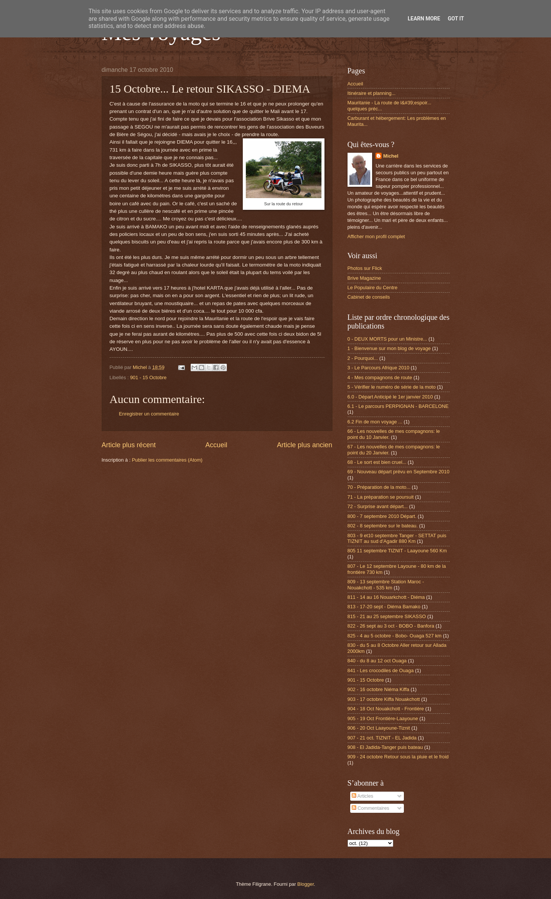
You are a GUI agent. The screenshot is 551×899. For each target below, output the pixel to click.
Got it (456, 19)
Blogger (305, 884)
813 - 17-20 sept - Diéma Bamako (384, 606)
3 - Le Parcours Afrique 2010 (379, 367)
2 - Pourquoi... (363, 358)
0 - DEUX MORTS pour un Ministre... (387, 339)
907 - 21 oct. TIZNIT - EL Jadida (382, 738)
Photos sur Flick (365, 268)
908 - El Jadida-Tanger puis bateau (385, 747)
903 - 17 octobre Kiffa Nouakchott (384, 699)
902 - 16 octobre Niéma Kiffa (379, 689)
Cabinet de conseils (369, 297)
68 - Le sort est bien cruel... (377, 462)
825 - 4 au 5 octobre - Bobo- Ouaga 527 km (395, 636)
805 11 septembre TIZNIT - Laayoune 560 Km (397, 550)
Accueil (216, 445)
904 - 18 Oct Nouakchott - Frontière (386, 708)
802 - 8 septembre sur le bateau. (383, 526)
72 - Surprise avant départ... (378, 506)
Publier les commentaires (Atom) (167, 460)
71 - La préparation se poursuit (381, 497)
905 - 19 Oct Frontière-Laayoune (383, 718)
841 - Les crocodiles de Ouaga (381, 670)
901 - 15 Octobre (148, 377)
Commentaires (370, 808)
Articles (362, 796)
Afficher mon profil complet (376, 236)
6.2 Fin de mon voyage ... (375, 422)
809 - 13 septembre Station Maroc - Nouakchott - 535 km (386, 584)
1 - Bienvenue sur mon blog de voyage (389, 348)
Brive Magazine (364, 278)
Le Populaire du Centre (372, 287)
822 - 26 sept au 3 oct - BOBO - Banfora (391, 626)
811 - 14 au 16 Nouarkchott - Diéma (386, 597)
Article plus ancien (304, 445)
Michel (390, 156)
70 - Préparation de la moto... (379, 487)
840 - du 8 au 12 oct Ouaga (377, 660)
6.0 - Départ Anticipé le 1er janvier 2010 (390, 397)
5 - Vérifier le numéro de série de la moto (392, 387)
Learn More (424, 19)
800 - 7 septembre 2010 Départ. (382, 516)
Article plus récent (129, 445)
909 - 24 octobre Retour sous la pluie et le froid (398, 757)
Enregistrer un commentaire (149, 414)
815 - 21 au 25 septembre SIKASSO (387, 616)
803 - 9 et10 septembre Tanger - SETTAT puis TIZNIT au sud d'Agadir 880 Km (397, 538)
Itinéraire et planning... (372, 93)
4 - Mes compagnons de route (380, 377)
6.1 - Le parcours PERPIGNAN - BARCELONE (398, 406)
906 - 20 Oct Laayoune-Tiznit (379, 728)
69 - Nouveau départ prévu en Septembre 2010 (399, 471)
